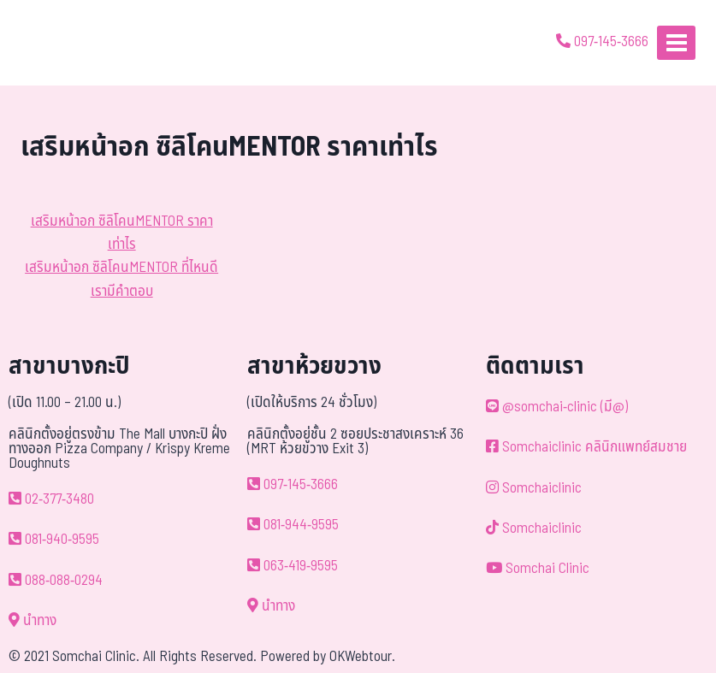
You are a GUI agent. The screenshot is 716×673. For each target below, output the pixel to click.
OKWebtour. (362, 657)
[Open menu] (676, 42)
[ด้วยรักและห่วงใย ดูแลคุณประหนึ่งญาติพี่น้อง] (62, 43)
